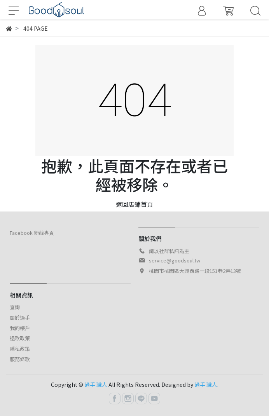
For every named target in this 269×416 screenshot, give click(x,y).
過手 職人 (95, 384)
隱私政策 (20, 348)
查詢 (15, 307)
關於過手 (20, 317)
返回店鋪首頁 (134, 204)
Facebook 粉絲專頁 (32, 232)
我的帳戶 (20, 328)
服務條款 (20, 359)
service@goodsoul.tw (174, 260)
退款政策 (20, 338)
